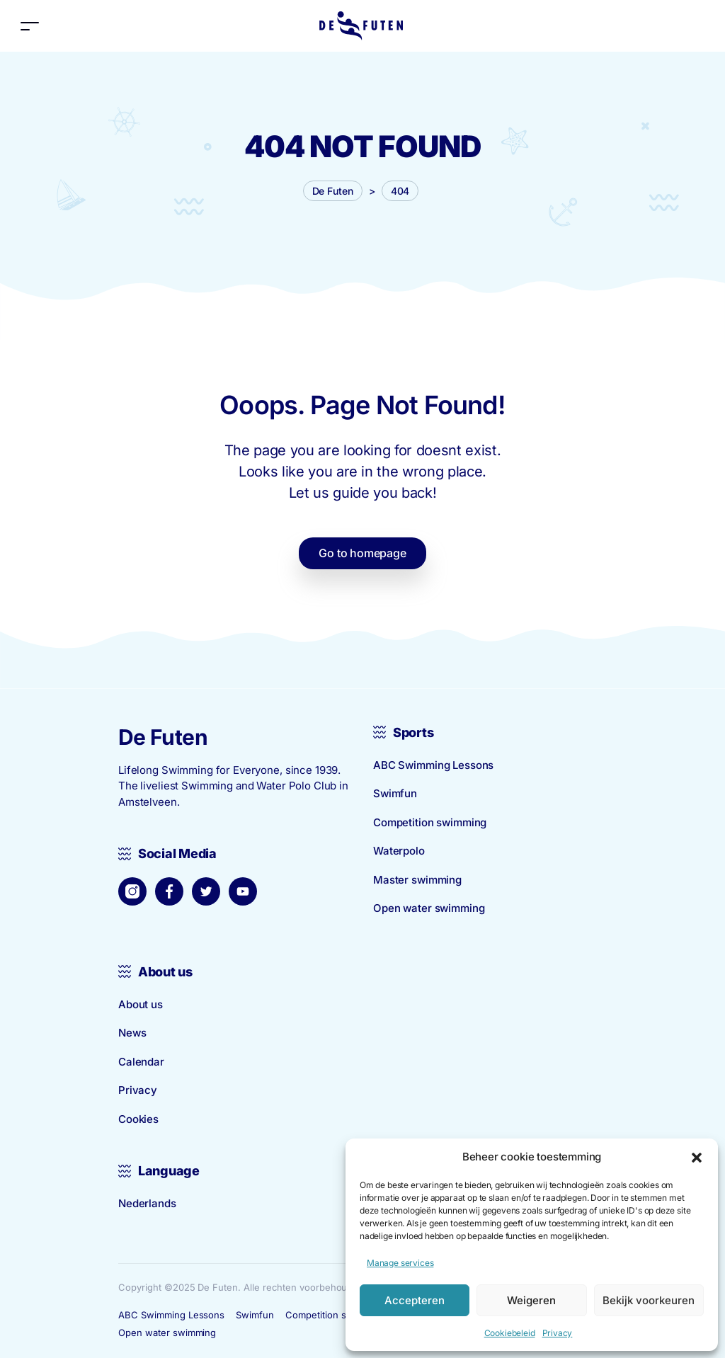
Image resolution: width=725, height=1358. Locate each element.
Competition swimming (429, 822)
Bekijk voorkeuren (649, 1300)
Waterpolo (399, 850)
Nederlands (147, 1203)
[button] (697, 1157)
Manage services (400, 1262)
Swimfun (395, 793)
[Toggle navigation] (29, 25)
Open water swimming (428, 908)
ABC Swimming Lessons (433, 765)
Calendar (141, 1061)
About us (140, 1004)
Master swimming (417, 879)
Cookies (138, 1119)
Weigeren (531, 1300)
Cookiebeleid (509, 1333)
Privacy (557, 1333)
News (132, 1032)
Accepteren (414, 1300)
